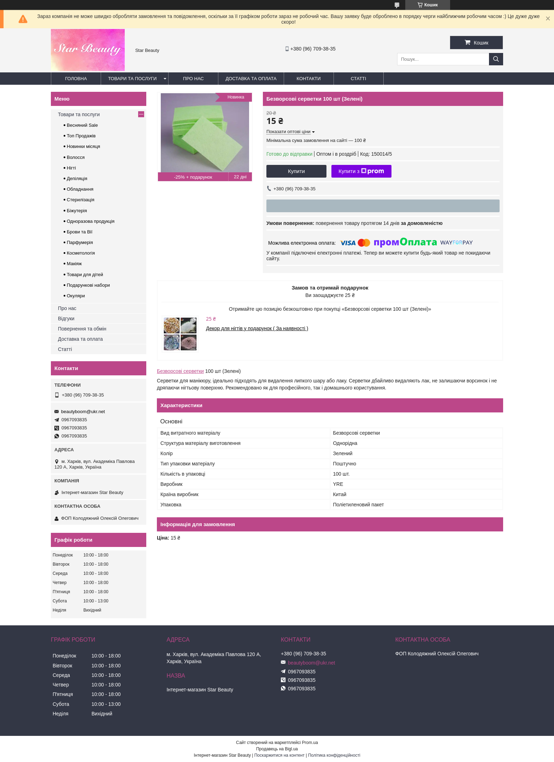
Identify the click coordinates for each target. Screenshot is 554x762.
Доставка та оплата (250, 78)
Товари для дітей (85, 274)
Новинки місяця (83, 146)
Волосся (76, 157)
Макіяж (74, 263)
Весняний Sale (82, 125)
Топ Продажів (81, 135)
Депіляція (77, 178)
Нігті (71, 168)
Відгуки (66, 318)
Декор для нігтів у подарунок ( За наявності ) (257, 328)
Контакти (309, 78)
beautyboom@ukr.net (83, 411)
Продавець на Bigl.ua (277, 748)
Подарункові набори (88, 285)
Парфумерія (80, 242)
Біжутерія (77, 210)
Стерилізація (80, 199)
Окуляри (76, 295)
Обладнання (80, 189)
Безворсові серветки (180, 371)
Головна (76, 78)
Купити (296, 171)
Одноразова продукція (90, 221)
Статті (358, 78)
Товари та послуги (132, 78)
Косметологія (81, 253)
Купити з (361, 171)
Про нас (193, 78)
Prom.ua (310, 742)
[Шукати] (496, 59)
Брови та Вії (80, 231)
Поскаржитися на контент (279, 755)
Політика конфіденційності (334, 755)
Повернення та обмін (82, 329)
